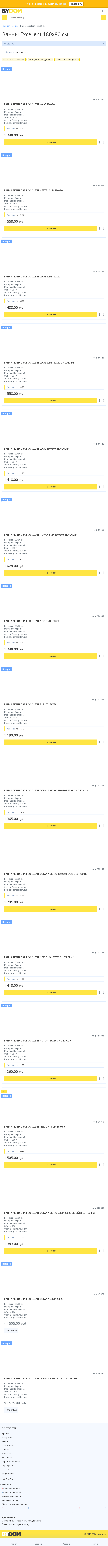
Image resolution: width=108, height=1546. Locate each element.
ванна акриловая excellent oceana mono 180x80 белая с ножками (46, 790)
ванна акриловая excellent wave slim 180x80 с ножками (39, 362)
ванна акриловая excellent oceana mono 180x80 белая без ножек (45, 873)
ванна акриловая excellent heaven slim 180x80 (33, 190)
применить (76, 3)
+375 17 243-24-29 (12, 1492)
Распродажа (8, 1445)
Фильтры (9, 43)
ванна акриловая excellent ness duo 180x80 (31, 621)
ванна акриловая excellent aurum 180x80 (30, 704)
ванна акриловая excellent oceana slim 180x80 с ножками (41, 1378)
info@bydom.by (10, 1500)
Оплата (5, 1449)
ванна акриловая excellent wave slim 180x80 (32, 276)
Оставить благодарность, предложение (21, 1520)
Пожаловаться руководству (15, 1524)
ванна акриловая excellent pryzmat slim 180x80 (34, 1126)
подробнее (60, 3)
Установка (7, 1457)
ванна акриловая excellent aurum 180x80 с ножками (37, 1040)
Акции (5, 1441)
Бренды (5, 1433)
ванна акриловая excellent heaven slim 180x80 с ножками (40, 534)
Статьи (5, 1469)
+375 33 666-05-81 (12, 1488)
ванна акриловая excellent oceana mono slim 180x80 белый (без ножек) (49, 1212)
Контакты (7, 1479)
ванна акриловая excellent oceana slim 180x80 (33, 1299)
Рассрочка (7, 1437)
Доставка (6, 1453)
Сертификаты (8, 1465)
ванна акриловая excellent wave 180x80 (29, 104)
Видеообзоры (9, 1473)
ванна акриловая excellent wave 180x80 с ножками (36, 448)
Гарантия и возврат (11, 1461)
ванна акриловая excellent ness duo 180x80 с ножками (39, 957)
